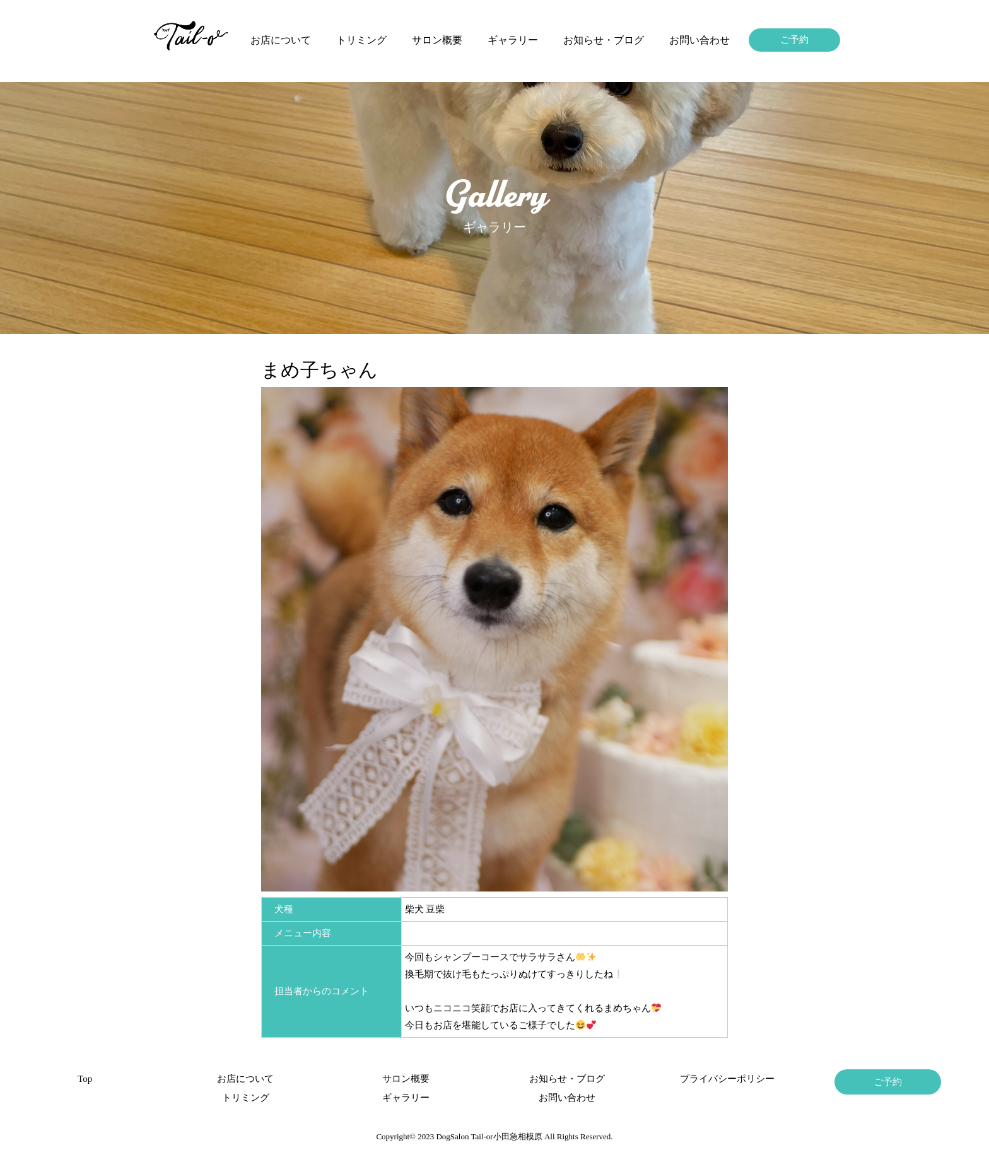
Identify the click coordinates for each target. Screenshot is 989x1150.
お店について (280, 40)
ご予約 (794, 40)
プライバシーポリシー (727, 1079)
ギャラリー (513, 40)
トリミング (361, 40)
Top (85, 1079)
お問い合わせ (699, 40)
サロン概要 (437, 40)
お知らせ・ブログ (603, 40)
